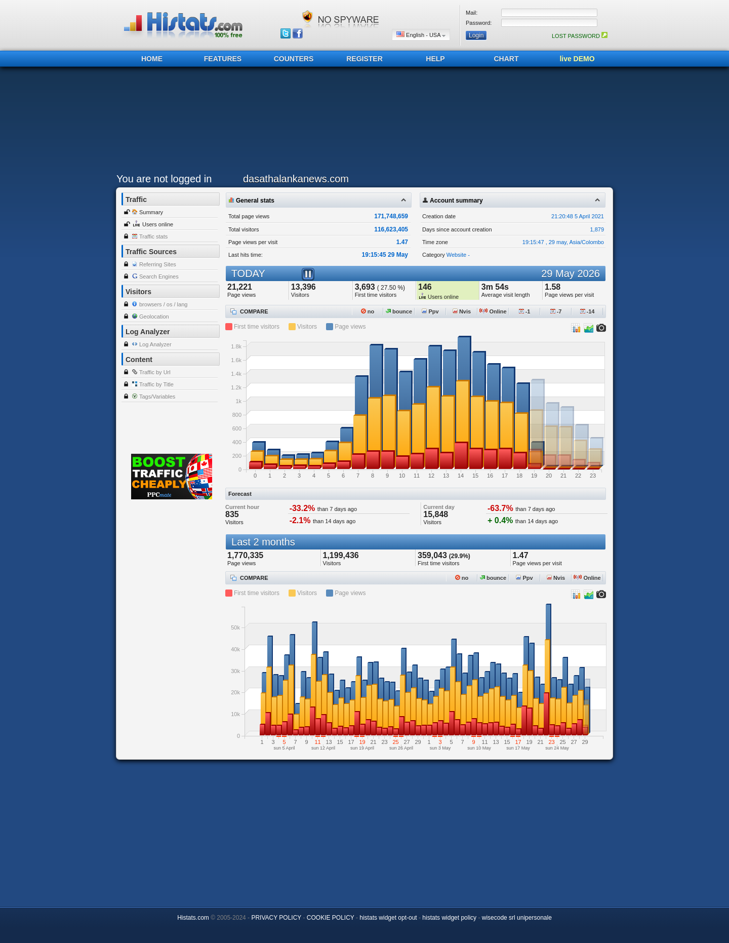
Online (492, 311)
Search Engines (159, 276)
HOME (152, 59)
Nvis (462, 311)
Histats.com (193, 917)
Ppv (430, 311)
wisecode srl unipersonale (517, 917)
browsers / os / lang (163, 304)
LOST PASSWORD (580, 36)
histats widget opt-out (388, 917)
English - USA (421, 34)
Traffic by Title (156, 384)
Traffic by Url (155, 372)
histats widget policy (449, 917)
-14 (587, 311)
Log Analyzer (155, 344)
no (368, 311)
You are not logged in (164, 178)
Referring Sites (157, 264)
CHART (506, 59)
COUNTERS (294, 59)
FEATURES (222, 59)
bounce (399, 311)
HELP (435, 59)
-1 (525, 311)
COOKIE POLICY (330, 917)
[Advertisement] (362, 122)
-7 (556, 311)
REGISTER (364, 59)
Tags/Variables (157, 397)
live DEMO (576, 59)
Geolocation (154, 316)
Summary (151, 212)
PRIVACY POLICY (276, 917)
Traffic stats (153, 236)
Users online (157, 224)
